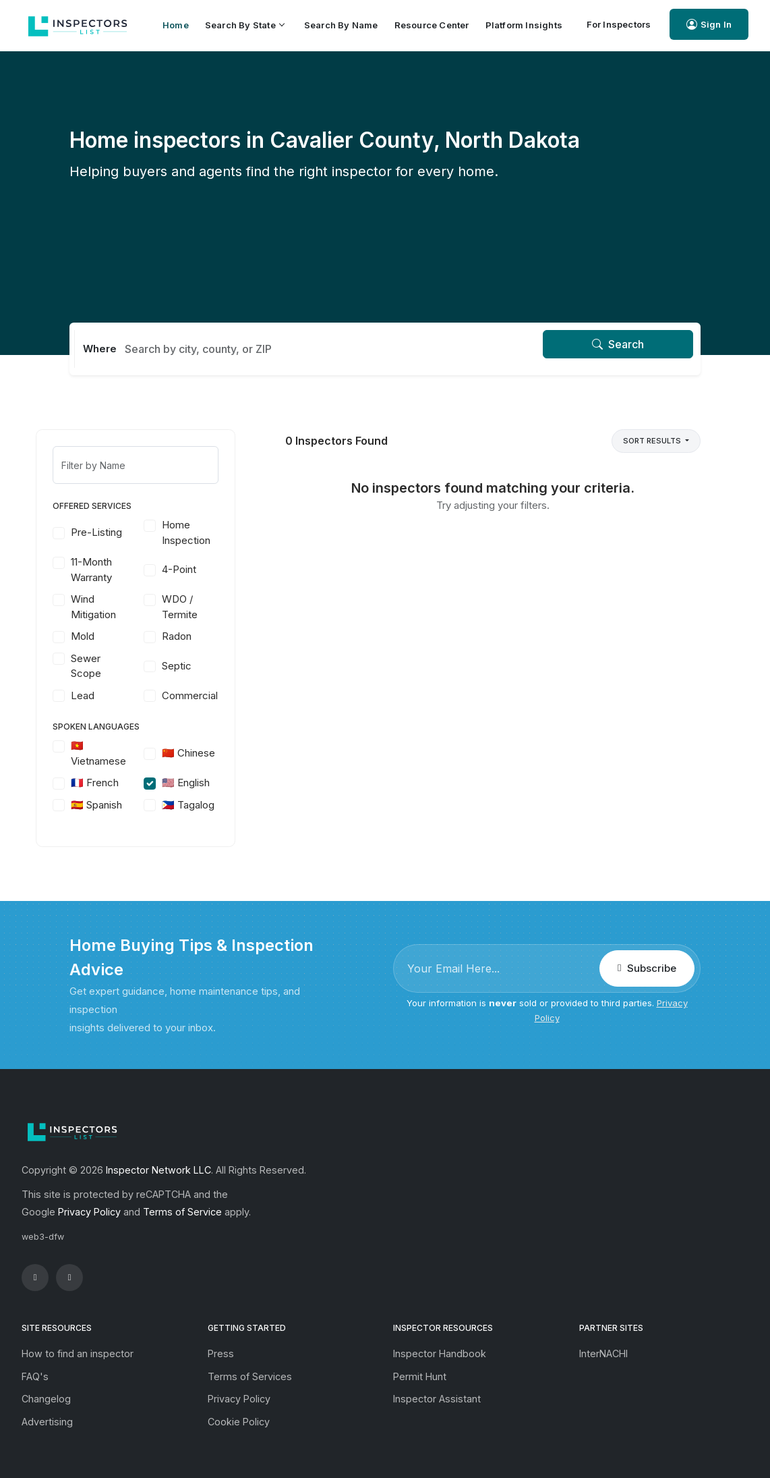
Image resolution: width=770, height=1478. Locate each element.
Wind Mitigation (127, 607)
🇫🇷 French (128, 782)
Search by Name (341, 25)
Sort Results (653, 440)
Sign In (709, 24)
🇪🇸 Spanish (130, 804)
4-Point (213, 569)
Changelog (46, 1398)
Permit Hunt (419, 1376)
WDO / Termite (213, 607)
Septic (210, 665)
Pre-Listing (130, 532)
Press (221, 1353)
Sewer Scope (120, 666)
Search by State (244, 25)
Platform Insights (523, 25)
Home (175, 25)
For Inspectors (619, 24)
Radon (210, 636)
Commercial (223, 695)
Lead (116, 695)
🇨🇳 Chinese (222, 752)
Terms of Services (250, 1376)
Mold (116, 636)
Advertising (47, 1421)
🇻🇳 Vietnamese (132, 753)
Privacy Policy (89, 1211)
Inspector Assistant (437, 1398)
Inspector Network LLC (158, 1170)
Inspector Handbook (439, 1353)
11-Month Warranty (125, 569)
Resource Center (431, 25)
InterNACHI (603, 1353)
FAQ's (35, 1376)
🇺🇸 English (219, 782)
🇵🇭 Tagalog (222, 804)
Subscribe (647, 968)
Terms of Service (182, 1211)
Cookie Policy (239, 1421)
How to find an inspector (78, 1353)
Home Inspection (220, 532)
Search (618, 344)
